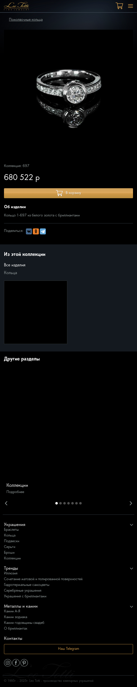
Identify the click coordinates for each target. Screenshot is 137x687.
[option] (68, 432)
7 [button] (80, 503)
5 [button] (72, 503)
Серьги (9, 547)
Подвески (11, 541)
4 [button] (68, 503)
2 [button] (60, 503)
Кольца (10, 273)
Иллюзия (10, 573)
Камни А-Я (12, 611)
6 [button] (76, 503)
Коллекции (12, 558)
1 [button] (56, 503)
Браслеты (11, 530)
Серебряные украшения (22, 591)
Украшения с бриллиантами (25, 596)
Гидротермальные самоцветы (26, 585)
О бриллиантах (15, 629)
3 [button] (64, 503)
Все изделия (14, 265)
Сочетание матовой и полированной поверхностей (43, 579)
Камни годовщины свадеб (24, 623)
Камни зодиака (15, 617)
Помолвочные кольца (26, 20)
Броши (9, 553)
